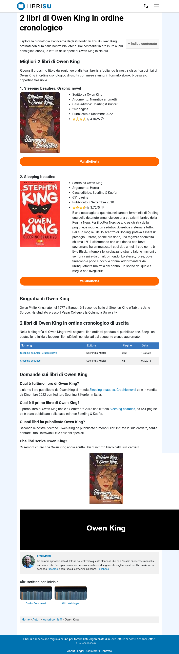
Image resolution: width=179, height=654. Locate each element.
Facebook (103, 568)
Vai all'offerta (89, 161)
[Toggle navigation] (156, 6)
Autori (36, 619)
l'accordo (52, 568)
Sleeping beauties (30, 360)
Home (26, 619)
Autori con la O (52, 619)
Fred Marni (44, 556)
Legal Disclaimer (88, 651)
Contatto (106, 651)
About (71, 651)
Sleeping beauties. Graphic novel (39, 352)
